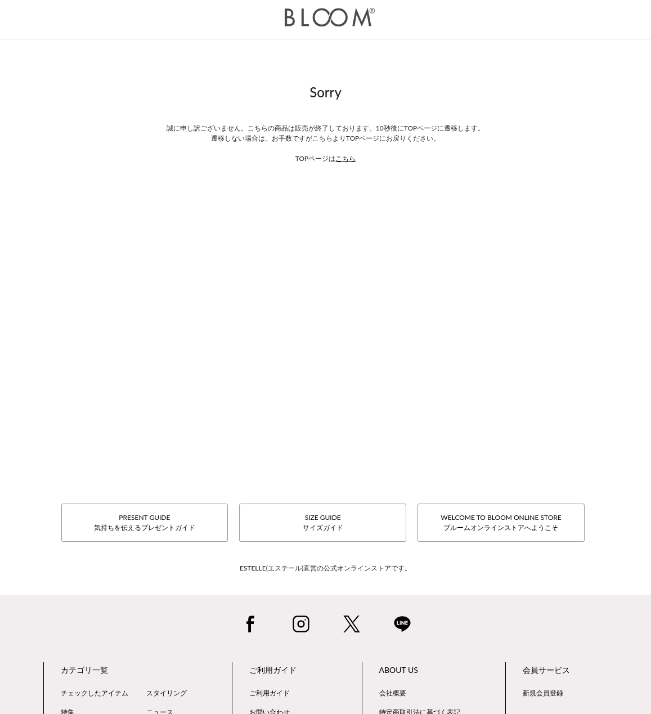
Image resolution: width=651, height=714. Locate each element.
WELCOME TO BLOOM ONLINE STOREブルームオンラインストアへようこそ (501, 522)
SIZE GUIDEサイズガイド (323, 522)
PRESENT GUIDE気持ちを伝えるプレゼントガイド (144, 522)
